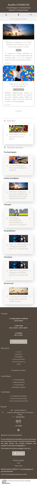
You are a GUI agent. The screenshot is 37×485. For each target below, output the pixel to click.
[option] (18, 133)
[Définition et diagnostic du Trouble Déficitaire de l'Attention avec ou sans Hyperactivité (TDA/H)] (18, 32)
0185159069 (20, 417)
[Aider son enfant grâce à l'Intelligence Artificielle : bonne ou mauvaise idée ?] (18, 238)
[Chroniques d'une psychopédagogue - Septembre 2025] (18, 160)
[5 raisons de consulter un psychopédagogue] (18, 73)
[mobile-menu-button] (31, 14)
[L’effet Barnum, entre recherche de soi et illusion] (18, 129)
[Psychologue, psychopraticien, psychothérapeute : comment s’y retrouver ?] (18, 212)
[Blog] (19, 364)
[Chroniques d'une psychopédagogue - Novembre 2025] (18, 291)
